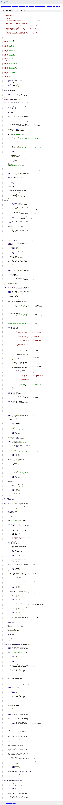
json (61, 803)
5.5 (27, 6)
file (27, 10)
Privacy (10, 803)
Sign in (60, 2)
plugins (58, 6)
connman (31, 6)
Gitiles (7, 803)
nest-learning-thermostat (18, 6)
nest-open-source (6, 6)
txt (58, 803)
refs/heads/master (40, 6)
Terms (14, 803)
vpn (54, 6)
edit (30, 10)
